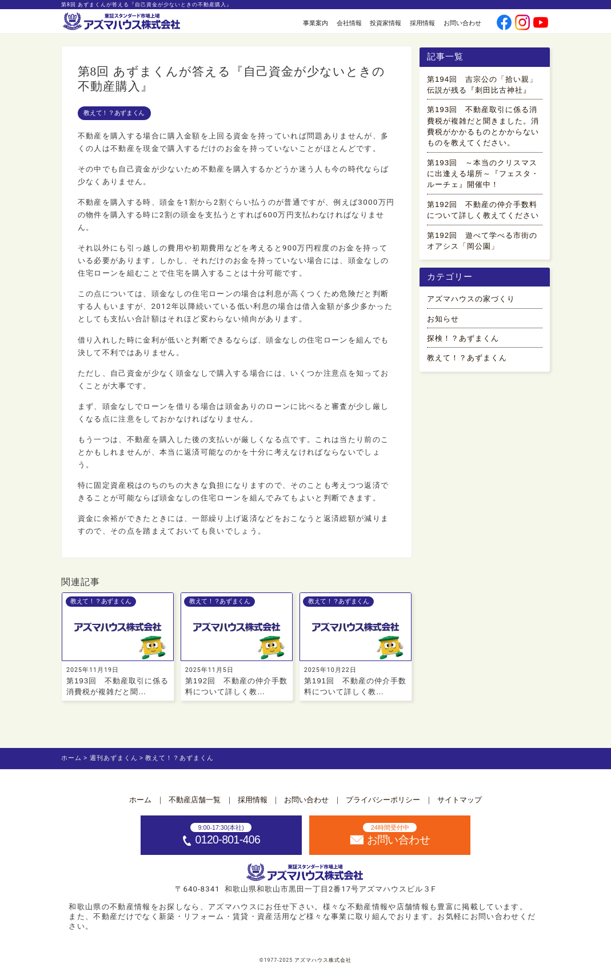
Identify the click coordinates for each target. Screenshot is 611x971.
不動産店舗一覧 (195, 799)
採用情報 (422, 22)
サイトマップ (459, 799)
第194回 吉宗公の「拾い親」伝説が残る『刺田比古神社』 (482, 84)
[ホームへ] (122, 21)
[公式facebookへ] (504, 24)
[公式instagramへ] (522, 24)
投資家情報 (385, 22)
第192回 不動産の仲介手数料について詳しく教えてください (483, 210)
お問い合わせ (462, 22)
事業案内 (315, 22)
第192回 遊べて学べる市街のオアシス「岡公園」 (482, 240)
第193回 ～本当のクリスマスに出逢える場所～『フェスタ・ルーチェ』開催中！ (483, 173)
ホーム (140, 799)
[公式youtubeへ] (541, 24)
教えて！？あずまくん (114, 112)
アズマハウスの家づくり (471, 299)
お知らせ (443, 319)
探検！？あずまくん (463, 338)
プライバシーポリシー (383, 799)
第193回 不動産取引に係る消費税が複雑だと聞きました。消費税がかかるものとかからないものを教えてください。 (483, 126)
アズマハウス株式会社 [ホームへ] (323, 960)
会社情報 (349, 22)
